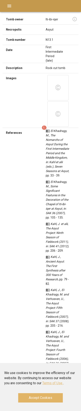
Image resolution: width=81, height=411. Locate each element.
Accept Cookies (40, 398)
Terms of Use (52, 383)
